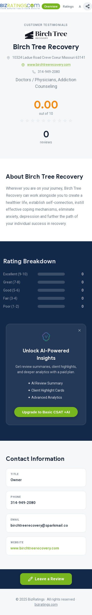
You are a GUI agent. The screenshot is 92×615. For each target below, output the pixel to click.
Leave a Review (46, 579)
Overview (51, 6)
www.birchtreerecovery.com (46, 65)
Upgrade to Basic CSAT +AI (46, 412)
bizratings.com (46, 604)
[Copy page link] (87, 6)
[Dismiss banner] (79, 330)
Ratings (68, 6)
